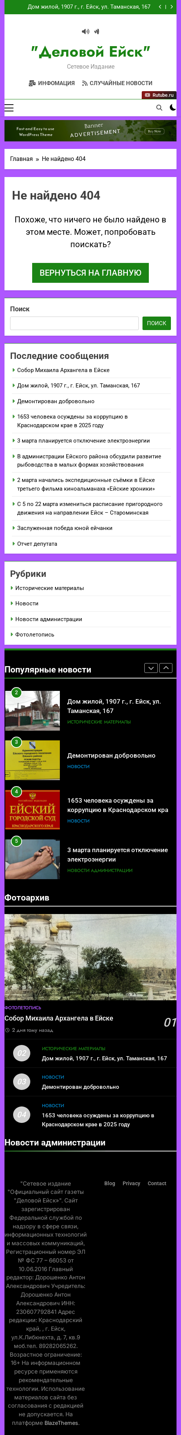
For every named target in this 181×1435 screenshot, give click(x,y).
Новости (27, 603)
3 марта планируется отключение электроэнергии (83, 440)
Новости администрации (48, 619)
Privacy (131, 1183)
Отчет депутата (37, 543)
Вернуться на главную (90, 273)
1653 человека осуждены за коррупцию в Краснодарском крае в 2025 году (119, 810)
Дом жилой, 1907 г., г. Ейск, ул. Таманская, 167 (89, 7)
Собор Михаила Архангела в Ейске (63, 370)
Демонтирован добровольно (56, 401)
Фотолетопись (34, 634)
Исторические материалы (49, 588)
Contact (157, 1183)
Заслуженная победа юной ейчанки (65, 528)
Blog (109, 1183)
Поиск (20, 309)
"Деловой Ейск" (91, 51)
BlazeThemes (61, 1423)
